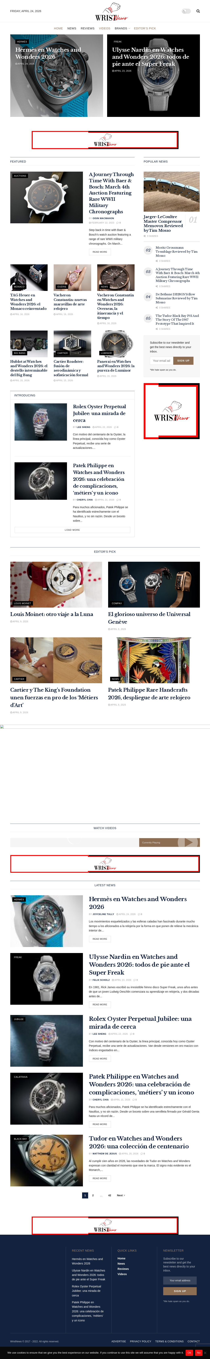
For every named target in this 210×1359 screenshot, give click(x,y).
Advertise (119, 1346)
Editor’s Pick (145, 28)
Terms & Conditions (169, 1346)
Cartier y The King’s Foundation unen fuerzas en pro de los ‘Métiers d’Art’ (54, 697)
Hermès (22, 41)
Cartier (62, 353)
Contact (194, 1346)
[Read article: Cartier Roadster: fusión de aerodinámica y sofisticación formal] (72, 344)
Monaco (19, 286)
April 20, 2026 (128, 1156)
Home (58, 28)
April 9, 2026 (19, 621)
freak (118, 41)
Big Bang (20, 353)
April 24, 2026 (25, 64)
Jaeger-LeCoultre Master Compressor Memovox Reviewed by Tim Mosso (163, 224)
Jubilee (19, 1022)
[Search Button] (198, 11)
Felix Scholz (101, 982)
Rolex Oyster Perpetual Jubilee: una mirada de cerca (99, 413)
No (199, 1352)
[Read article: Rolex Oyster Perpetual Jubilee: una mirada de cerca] (41, 422)
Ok (189, 1352)
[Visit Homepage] (111, 11)
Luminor (106, 353)
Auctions (20, 176)
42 (109, 1197)
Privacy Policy (140, 1346)
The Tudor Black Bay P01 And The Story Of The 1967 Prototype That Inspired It (177, 320)
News (71, 28)
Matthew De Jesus (105, 1156)
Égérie (61, 286)
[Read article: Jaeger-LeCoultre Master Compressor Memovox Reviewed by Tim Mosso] (172, 192)
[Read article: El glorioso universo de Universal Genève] (154, 585)
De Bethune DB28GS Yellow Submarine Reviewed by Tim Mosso (176, 298)
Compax (117, 603)
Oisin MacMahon (103, 218)
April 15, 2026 (20, 380)
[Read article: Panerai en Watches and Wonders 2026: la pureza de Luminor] (116, 344)
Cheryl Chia (85, 500)
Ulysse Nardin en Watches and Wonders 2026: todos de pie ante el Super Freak (139, 967)
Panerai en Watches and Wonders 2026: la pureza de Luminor (116, 366)
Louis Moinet (22, 603)
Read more (102, 251)
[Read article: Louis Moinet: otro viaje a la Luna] (56, 585)
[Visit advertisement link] (105, 140)
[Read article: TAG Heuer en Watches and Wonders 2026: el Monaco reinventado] (29, 277)
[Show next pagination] (121, 1198)
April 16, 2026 (20, 314)
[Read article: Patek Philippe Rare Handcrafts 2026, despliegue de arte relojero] (154, 660)
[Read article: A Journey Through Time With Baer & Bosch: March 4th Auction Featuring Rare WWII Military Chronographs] (46, 197)
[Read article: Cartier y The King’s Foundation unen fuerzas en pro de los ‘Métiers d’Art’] (56, 660)
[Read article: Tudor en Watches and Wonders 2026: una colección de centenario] (46, 1163)
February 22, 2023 (101, 223)
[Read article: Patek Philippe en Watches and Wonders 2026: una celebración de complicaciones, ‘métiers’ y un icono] (41, 481)
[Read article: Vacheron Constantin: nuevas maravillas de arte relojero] (72, 277)
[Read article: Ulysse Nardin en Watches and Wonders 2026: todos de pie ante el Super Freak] (46, 981)
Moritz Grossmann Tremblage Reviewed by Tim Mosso (176, 251)
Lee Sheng (83, 427)
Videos (104, 28)
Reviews (88, 28)
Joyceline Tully (103, 917)
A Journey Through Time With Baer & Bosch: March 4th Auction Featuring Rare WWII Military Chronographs (111, 193)
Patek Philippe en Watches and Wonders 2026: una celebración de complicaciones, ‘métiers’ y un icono (99, 479)
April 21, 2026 (104, 500)
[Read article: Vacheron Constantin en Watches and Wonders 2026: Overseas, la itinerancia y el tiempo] (116, 277)
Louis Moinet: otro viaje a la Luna (51, 614)
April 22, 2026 (102, 427)
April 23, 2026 (122, 71)
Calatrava (21, 1079)
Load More (72, 530)
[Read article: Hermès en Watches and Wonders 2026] (46, 923)
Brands (121, 28)
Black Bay (20, 1141)
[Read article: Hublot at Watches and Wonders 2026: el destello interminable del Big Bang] (29, 344)
